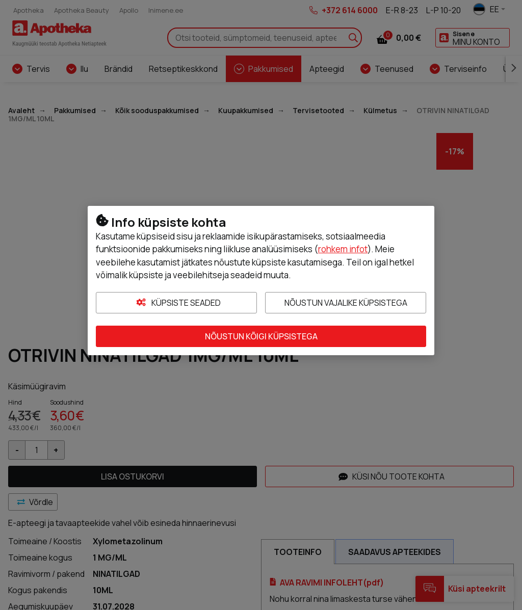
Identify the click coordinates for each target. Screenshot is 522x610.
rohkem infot (343, 249)
